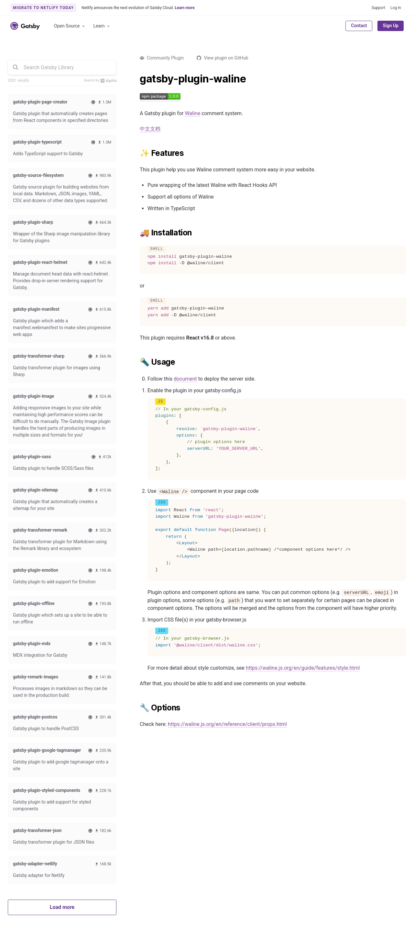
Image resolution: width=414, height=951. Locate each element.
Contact (359, 25)
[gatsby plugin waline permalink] (136, 78)
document (185, 379)
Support (378, 7)
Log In (395, 7)
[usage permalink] (136, 362)
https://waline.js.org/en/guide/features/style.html (303, 668)
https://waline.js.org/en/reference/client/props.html (227, 724)
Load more (62, 907)
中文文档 (150, 129)
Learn (102, 26)
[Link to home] (25, 26)
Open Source (70, 26)
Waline (192, 113)
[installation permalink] (136, 233)
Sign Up (390, 25)
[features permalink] (136, 153)
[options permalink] (136, 708)
